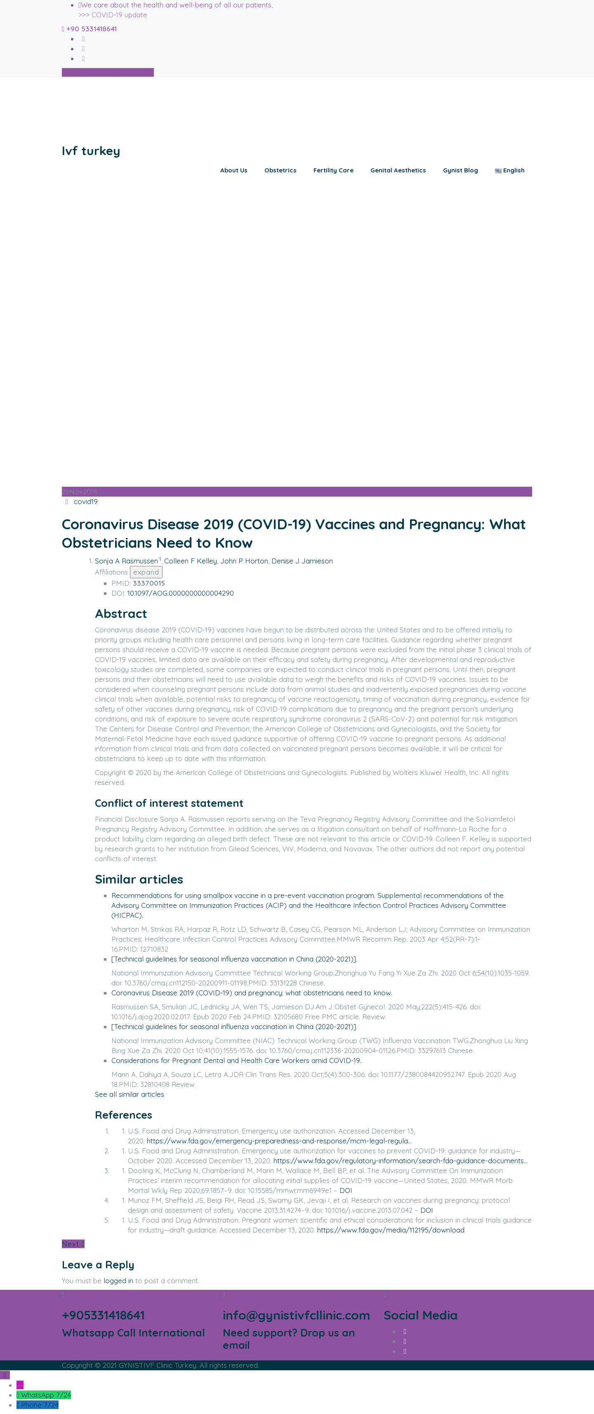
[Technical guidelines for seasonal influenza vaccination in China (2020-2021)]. (234, 958)
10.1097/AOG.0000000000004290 (180, 593)
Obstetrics (280, 170)
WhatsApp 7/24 (46, 1394)
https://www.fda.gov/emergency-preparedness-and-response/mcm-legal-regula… (279, 1140)
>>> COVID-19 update (112, 14)
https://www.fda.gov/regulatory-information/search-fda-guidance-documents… (400, 1160)
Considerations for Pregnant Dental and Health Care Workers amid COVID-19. (236, 1060)
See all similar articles (129, 1094)
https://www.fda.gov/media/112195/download (390, 1229)
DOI (345, 1190)
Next (73, 1244)
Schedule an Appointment (108, 72)
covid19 (86, 501)
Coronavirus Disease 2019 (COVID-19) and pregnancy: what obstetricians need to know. (251, 992)
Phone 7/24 (40, 1404)
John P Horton (244, 560)
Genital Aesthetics (398, 170)
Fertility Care (334, 170)
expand (146, 572)
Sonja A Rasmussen (126, 560)
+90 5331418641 (91, 28)
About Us (234, 170)
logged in (118, 1280)
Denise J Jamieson (302, 560)
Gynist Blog (460, 170)
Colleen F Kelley (190, 560)
